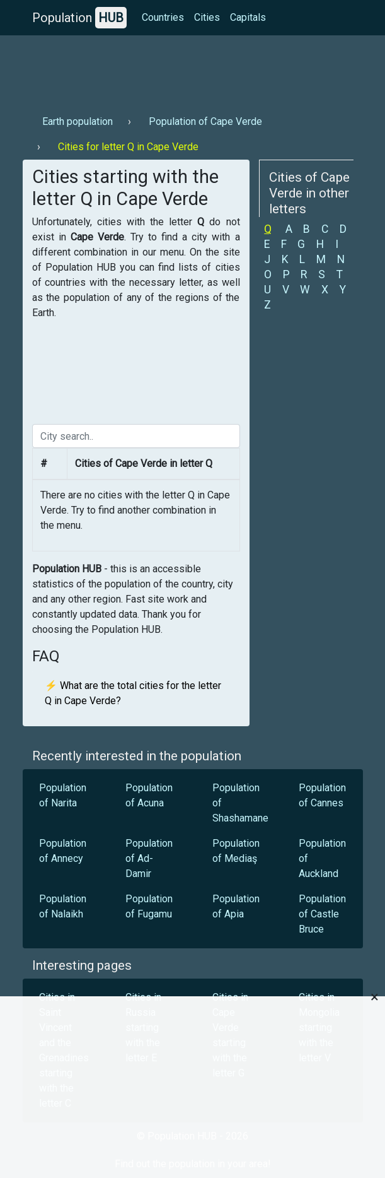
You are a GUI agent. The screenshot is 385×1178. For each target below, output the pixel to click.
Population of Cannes (322, 795)
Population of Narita (62, 795)
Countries (163, 17)
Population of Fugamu (149, 906)
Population (79, 17)
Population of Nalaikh (62, 906)
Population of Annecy (62, 850)
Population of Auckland (322, 858)
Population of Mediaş (236, 850)
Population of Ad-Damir (149, 858)
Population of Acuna (149, 795)
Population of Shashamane (240, 803)
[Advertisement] (193, 70)
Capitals (248, 17)
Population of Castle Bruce (322, 914)
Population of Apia (236, 906)
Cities (207, 17)
